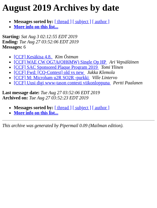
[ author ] (101, 21)
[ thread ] (63, 21)
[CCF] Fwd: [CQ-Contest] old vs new (49, 72)
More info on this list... (36, 26)
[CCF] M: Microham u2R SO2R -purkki (52, 77)
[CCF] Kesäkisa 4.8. (33, 56)
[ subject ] (82, 21)
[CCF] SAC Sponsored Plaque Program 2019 (56, 67)
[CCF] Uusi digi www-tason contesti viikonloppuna (62, 82)
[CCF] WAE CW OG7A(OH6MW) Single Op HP (60, 62)
